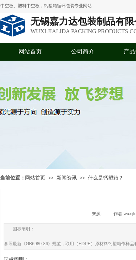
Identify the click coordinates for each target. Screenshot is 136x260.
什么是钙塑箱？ (105, 178)
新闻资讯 (67, 178)
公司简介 (82, 51)
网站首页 (30, 51)
